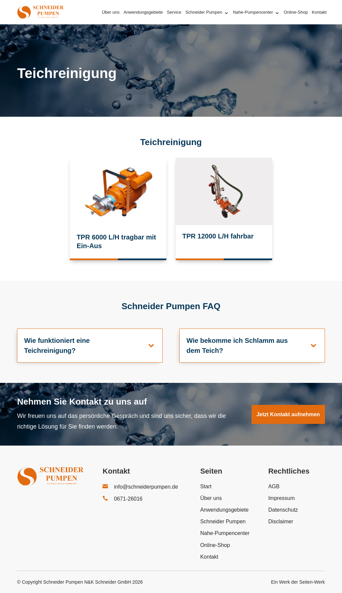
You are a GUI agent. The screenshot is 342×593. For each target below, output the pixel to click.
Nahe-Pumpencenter (253, 12)
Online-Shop (296, 12)
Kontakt (319, 12)
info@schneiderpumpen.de (146, 487)
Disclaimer (280, 521)
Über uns (111, 12)
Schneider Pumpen (203, 12)
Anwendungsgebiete (143, 12)
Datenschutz (283, 510)
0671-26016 (128, 499)
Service (174, 12)
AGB (274, 486)
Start (205, 486)
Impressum (281, 498)
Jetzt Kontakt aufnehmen (288, 414)
